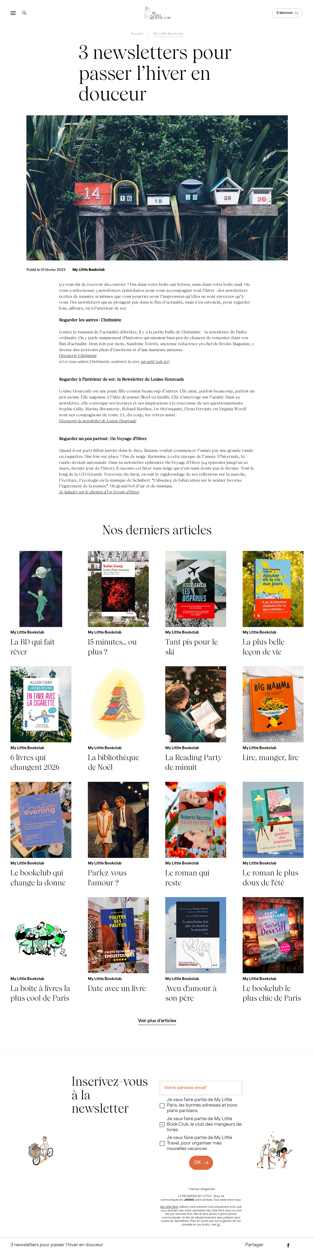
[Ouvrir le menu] (13, 13)
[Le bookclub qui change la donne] (40, 835)
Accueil (137, 34)
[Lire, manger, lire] (273, 719)
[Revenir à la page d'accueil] (157, 13)
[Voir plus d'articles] (157, 1021)
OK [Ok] (197, 1163)
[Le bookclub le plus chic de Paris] (273, 950)
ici (218, 1225)
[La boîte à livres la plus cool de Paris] (40, 950)
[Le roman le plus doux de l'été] (273, 835)
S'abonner (284, 13)
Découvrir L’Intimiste (78, 355)
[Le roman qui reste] (195, 835)
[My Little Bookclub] (88, 270)
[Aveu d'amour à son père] (195, 950)
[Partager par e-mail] (278, 1245)
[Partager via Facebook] (288, 1245)
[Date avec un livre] (118, 950)
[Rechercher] (24, 13)
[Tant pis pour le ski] (195, 604)
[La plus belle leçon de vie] (273, 604)
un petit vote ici (154, 361)
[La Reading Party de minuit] (195, 719)
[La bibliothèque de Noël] (118, 719)
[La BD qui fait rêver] (40, 604)
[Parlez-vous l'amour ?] (118, 835)
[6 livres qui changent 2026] (40, 719)
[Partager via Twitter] (298, 1245)
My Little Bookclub (168, 34)
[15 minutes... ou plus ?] (118, 604)
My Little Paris (169, 1207)
